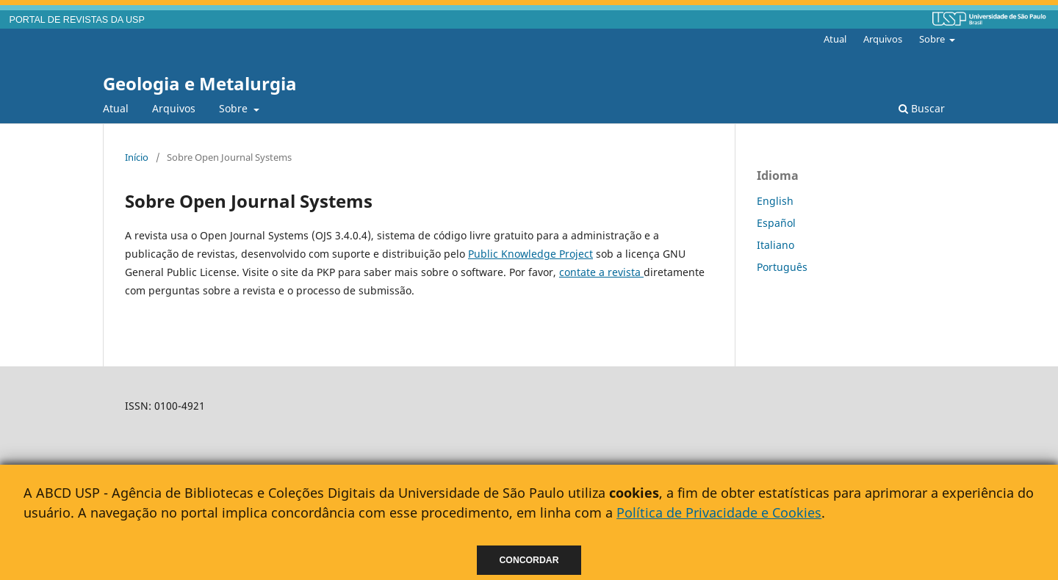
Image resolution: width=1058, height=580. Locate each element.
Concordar (529, 560)
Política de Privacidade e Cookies (718, 512)
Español (776, 223)
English (775, 201)
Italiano (775, 245)
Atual (116, 108)
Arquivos (173, 108)
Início (136, 157)
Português (782, 267)
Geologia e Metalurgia (200, 83)
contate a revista (601, 272)
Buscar (922, 108)
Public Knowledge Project (530, 254)
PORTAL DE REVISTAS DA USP (77, 20)
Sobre (235, 108)
